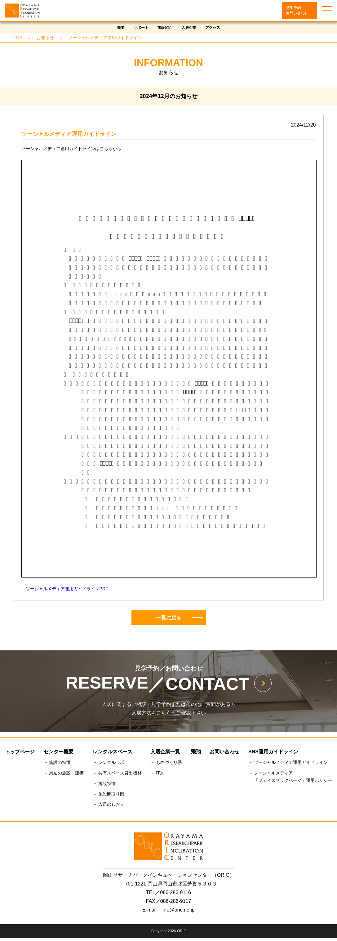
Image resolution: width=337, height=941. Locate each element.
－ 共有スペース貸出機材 (117, 772)
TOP (18, 37)
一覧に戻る (179, 617)
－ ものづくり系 (166, 762)
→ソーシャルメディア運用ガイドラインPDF (64, 588)
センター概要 (58, 751)
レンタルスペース (112, 751)
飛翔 (196, 751)
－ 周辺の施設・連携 (64, 772)
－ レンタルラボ (108, 762)
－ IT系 (157, 772)
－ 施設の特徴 (57, 762)
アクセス (212, 27)
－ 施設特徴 (104, 783)
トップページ (20, 751)
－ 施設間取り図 (108, 794)
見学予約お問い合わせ (297, 11)
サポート (141, 27)
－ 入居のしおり (108, 804)
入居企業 (188, 27)
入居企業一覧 (165, 751)
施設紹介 (164, 27)
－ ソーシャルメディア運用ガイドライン (288, 762)
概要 (121, 27)
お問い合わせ (224, 751)
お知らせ (45, 37)
